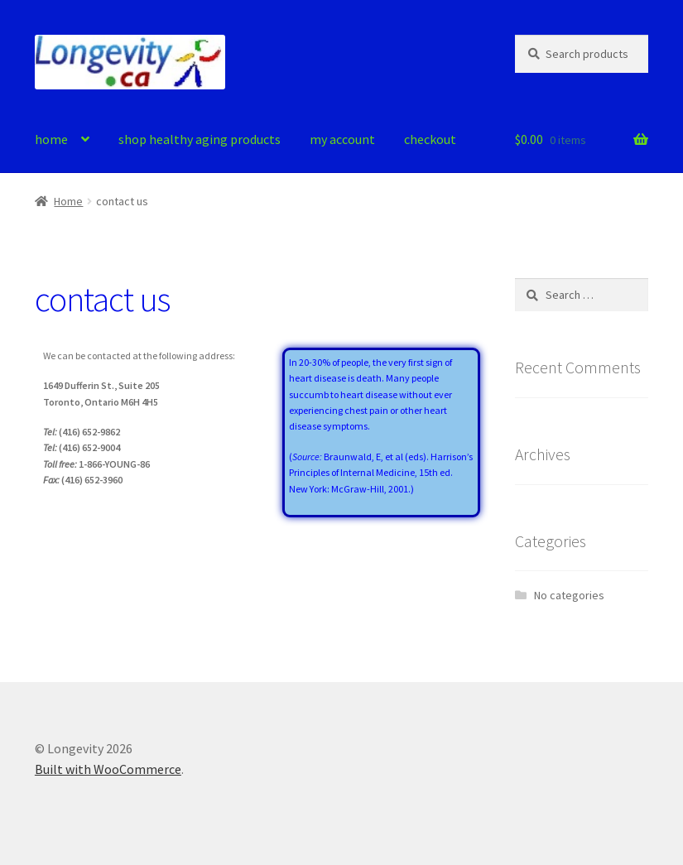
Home (68, 201)
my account (342, 139)
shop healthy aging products (199, 139)
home (51, 139)
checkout (430, 139)
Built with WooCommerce (108, 769)
